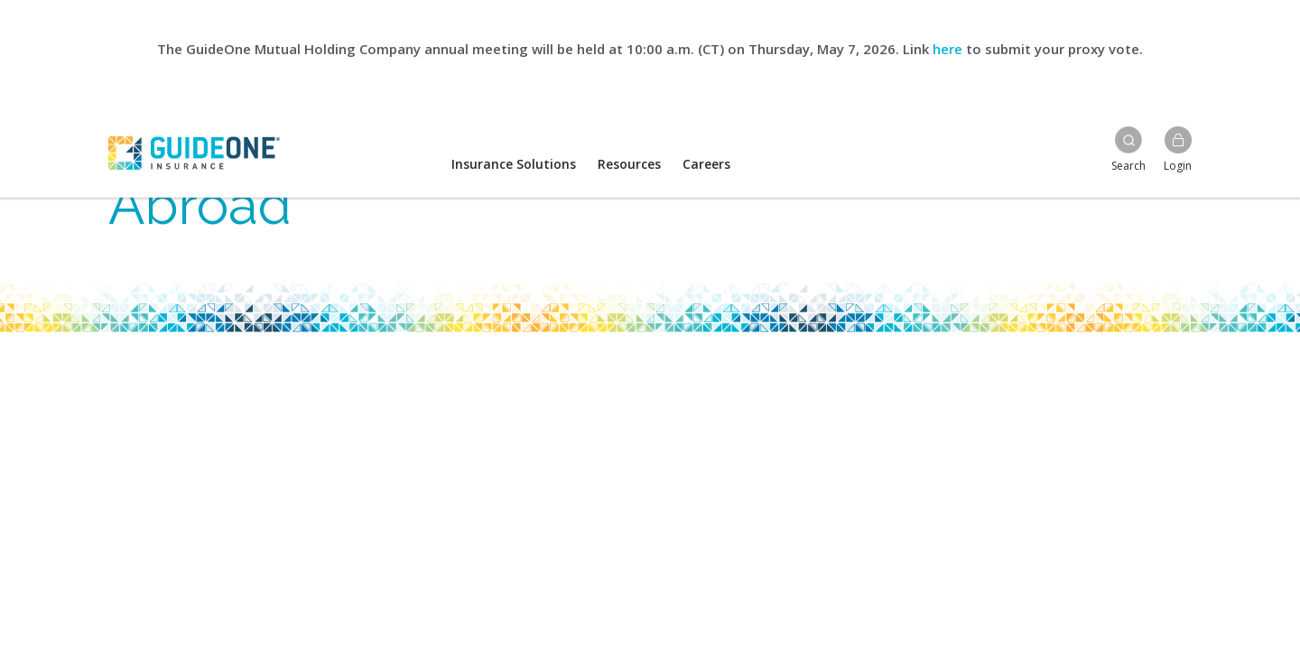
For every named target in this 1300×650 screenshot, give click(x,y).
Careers (706, 163)
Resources (629, 163)
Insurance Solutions (513, 163)
